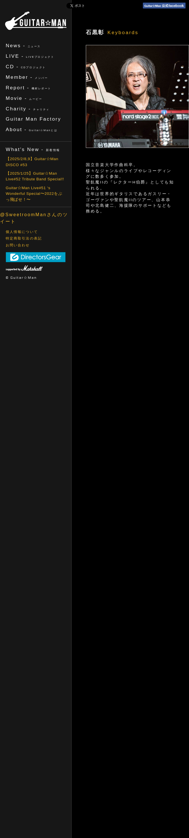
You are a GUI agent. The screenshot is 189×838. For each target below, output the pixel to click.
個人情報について (22, 232)
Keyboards (123, 32)
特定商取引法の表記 (24, 238)
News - (23, 45)
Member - (27, 77)
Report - (28, 87)
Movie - (24, 98)
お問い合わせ (18, 245)
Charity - (28, 109)
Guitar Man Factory (33, 119)
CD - (26, 66)
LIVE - (30, 56)
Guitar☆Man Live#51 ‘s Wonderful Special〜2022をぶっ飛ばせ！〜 (34, 194)
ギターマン (35, 20)
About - (31, 129)
